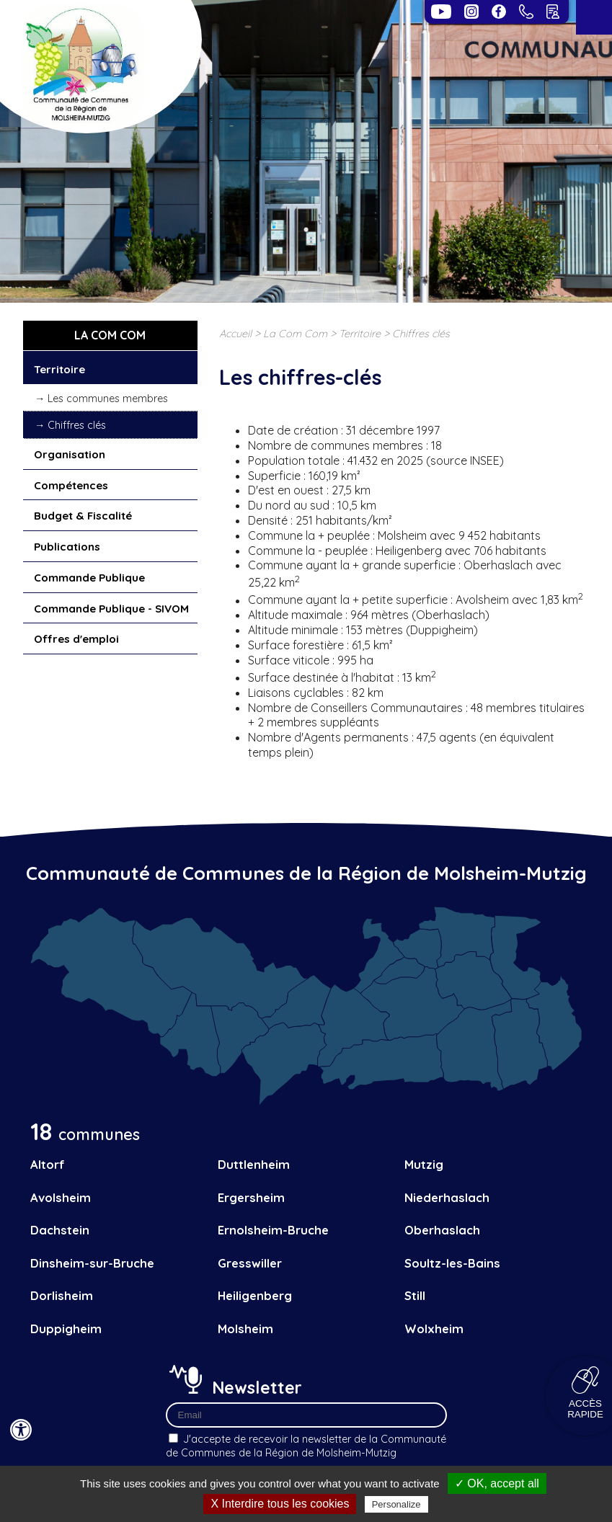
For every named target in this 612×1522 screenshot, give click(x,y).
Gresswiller (250, 1262)
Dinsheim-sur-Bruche (92, 1262)
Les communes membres (108, 398)
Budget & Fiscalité (83, 515)
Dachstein (59, 1229)
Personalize (396, 1504)
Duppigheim (66, 1328)
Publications (67, 546)
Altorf (47, 1164)
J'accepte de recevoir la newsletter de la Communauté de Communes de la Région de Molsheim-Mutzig (306, 1446)
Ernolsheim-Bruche (273, 1229)
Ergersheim (251, 1197)
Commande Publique (89, 577)
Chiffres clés (77, 425)
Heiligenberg (255, 1295)
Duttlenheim (254, 1164)
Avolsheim (60, 1197)
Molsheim (245, 1328)
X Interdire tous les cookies (279, 1503)
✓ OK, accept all (497, 1483)
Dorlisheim (61, 1295)
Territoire (59, 369)
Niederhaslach (446, 1197)
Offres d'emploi (76, 639)
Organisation (69, 454)
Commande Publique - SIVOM (111, 608)
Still (414, 1295)
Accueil (235, 333)
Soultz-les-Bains (452, 1262)
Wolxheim (434, 1328)
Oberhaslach (442, 1229)
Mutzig (423, 1164)
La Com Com (295, 333)
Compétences (71, 485)
